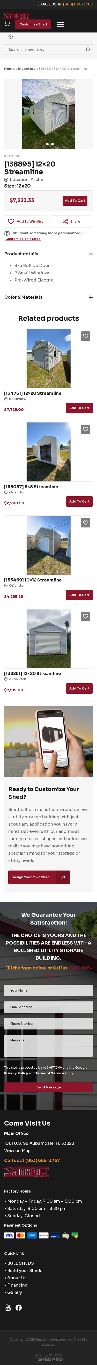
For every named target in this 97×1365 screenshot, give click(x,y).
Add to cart (75, 201)
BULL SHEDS (20, 1263)
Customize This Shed (23, 239)
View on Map (17, 1150)
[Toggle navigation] (60, 24)
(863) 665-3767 (78, 4)
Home (9, 68)
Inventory (27, 68)
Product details (21, 254)
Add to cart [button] (79, 408)
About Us (17, 1278)
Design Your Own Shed (40, 877)
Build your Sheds (24, 1270)
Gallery (14, 1292)
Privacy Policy (16, 1073)
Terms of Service (49, 1073)
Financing (17, 1285)
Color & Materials (23, 297)
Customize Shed (33, 24)
